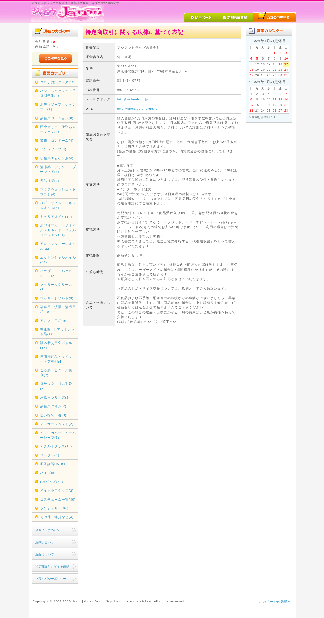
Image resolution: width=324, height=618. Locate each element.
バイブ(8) (48, 472)
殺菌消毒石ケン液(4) (57, 158)
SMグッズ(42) (51, 481)
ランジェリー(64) (54, 508)
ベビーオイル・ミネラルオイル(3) (58, 205)
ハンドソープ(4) (53, 149)
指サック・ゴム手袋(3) (56, 386)
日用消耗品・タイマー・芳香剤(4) (56, 359)
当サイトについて (47, 530)
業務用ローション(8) (57, 118)
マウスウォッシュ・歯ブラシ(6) (58, 192)
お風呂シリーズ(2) (55, 397)
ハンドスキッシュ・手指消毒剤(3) (58, 93)
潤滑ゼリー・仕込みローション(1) (58, 129)
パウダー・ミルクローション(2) (58, 273)
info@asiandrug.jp (132, 99)
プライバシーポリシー (50, 578)
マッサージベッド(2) (57, 424)
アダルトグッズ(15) (56, 446)
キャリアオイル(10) (56, 216)
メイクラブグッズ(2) (57, 490)
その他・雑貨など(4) (57, 517)
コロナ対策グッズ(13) (58, 82)
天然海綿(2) (49, 180)
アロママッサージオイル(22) (58, 246)
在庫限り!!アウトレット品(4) (57, 332)
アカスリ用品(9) (53, 320)
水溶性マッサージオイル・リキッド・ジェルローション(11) (58, 230)
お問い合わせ (44, 542)
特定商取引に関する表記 (52, 566)
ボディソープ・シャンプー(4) (58, 107)
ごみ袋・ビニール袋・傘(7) (58, 372)
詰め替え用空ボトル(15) (56, 345)
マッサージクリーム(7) (56, 287)
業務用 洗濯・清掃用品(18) (58, 309)
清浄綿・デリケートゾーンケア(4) (58, 169)
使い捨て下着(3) (53, 415)
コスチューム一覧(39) (58, 499)
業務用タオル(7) (53, 406)
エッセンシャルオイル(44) (58, 259)
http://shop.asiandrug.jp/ (138, 108)
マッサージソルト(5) (57, 298)
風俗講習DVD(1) (53, 464)
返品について (44, 554)
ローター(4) (49, 455)
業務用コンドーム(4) (57, 140)
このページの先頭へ (275, 601)
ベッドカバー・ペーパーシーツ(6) (58, 435)
